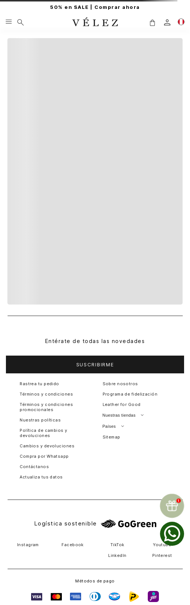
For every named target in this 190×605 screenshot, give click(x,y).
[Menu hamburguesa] (9, 22)
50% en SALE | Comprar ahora (95, 7)
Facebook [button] (72, 544)
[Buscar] (20, 22)
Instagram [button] (28, 544)
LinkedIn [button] (117, 555)
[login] (167, 22)
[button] (152, 22)
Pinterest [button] (162, 555)
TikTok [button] (117, 544)
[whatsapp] (172, 534)
